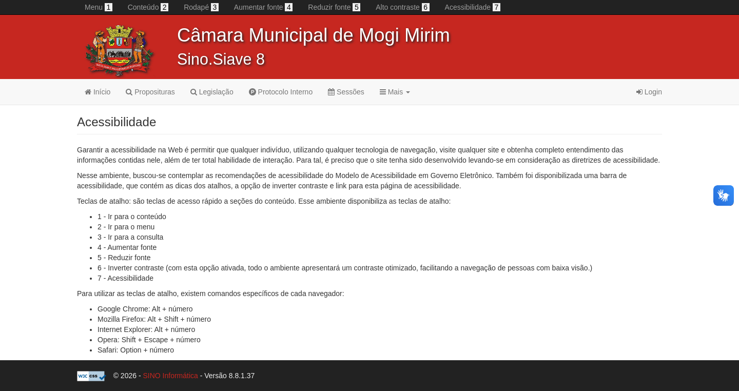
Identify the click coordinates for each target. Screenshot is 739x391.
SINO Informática (170, 376)
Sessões (346, 92)
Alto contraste (402, 7)
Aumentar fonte (263, 7)
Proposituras (150, 92)
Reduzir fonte (334, 7)
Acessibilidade (472, 7)
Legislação (212, 92)
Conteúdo (148, 7)
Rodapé (201, 7)
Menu (98, 7)
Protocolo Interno (281, 92)
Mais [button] (395, 92)
